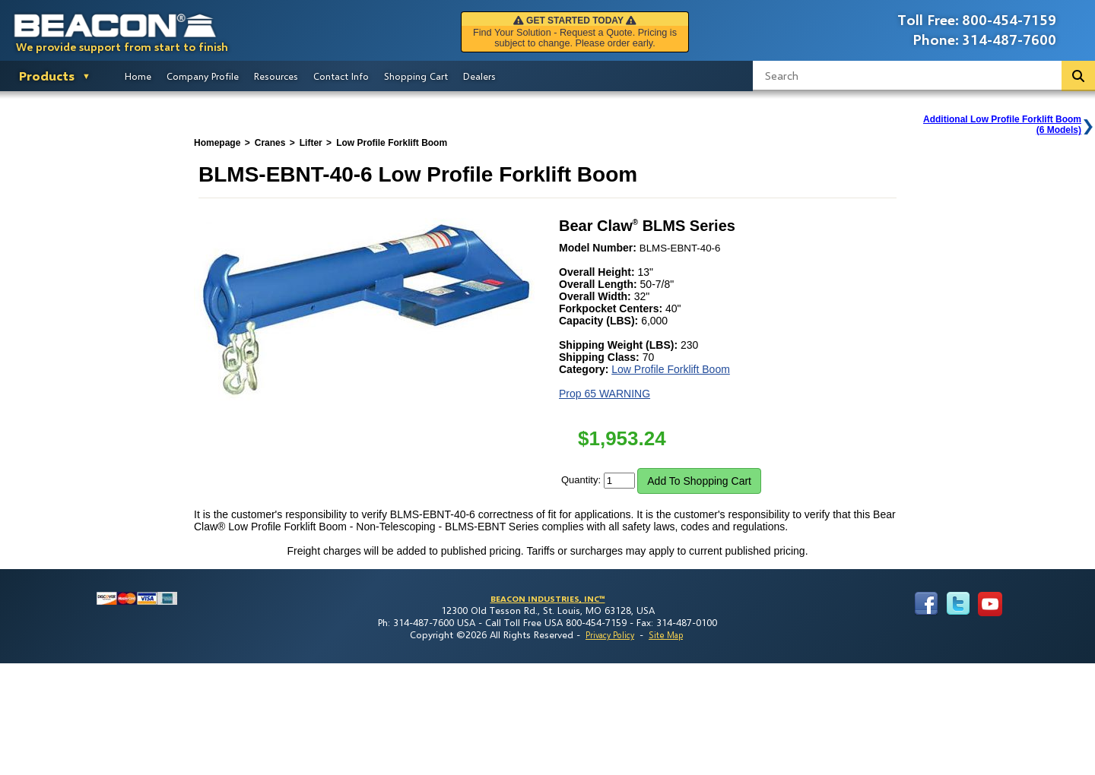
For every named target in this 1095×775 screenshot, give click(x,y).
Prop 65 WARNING (604, 394)
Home (138, 76)
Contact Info (341, 76)
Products (47, 76)
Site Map (666, 635)
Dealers (479, 76)
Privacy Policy (610, 635)
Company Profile (203, 76)
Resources (276, 76)
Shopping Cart (416, 76)
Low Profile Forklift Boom (670, 369)
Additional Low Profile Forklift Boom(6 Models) (1002, 124)
